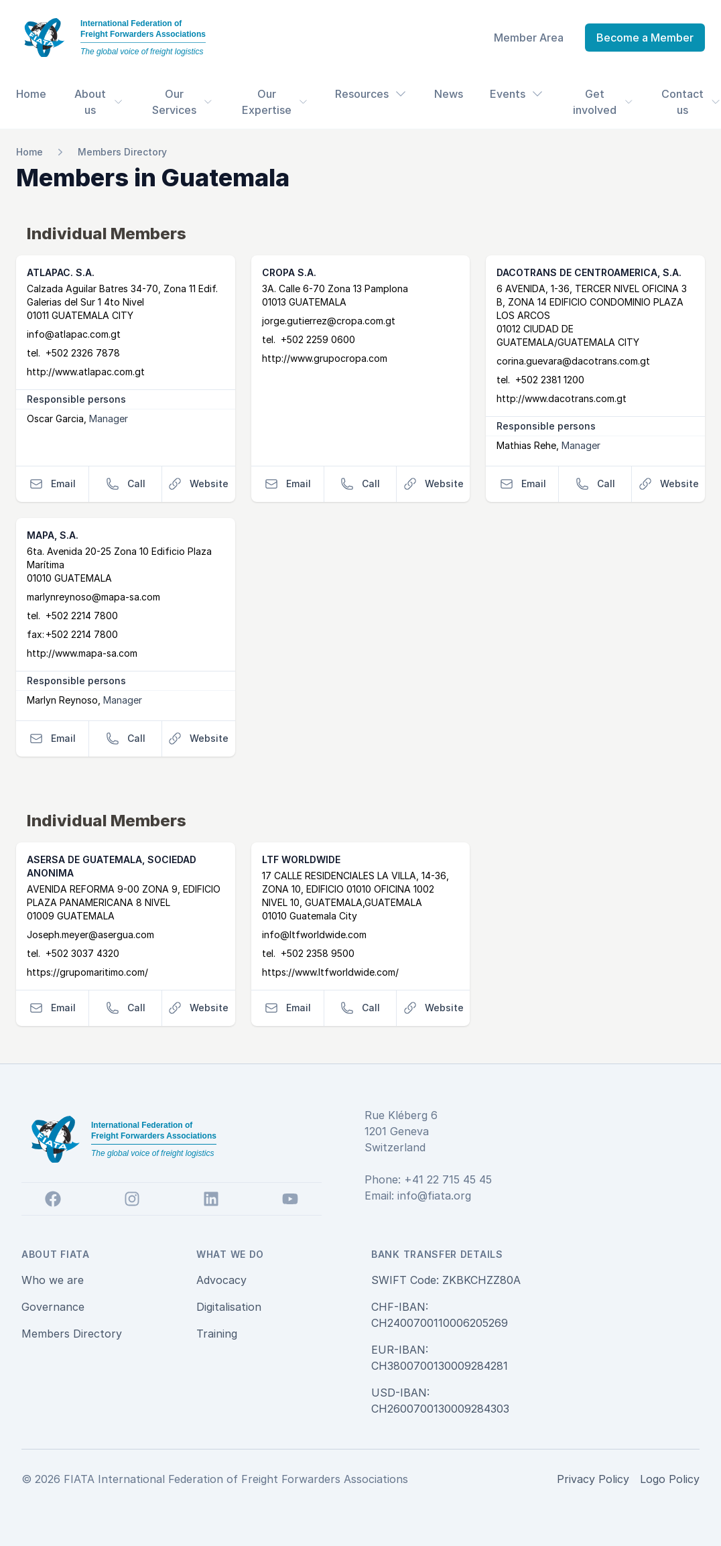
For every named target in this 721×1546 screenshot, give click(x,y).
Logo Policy (670, 1479)
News (448, 94)
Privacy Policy (593, 1479)
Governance (52, 1306)
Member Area (529, 37)
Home (31, 94)
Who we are (52, 1280)
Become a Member (645, 37)
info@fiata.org (434, 1195)
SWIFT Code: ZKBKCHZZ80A (446, 1280)
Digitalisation (228, 1306)
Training (216, 1333)
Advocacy (221, 1280)
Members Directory (122, 151)
